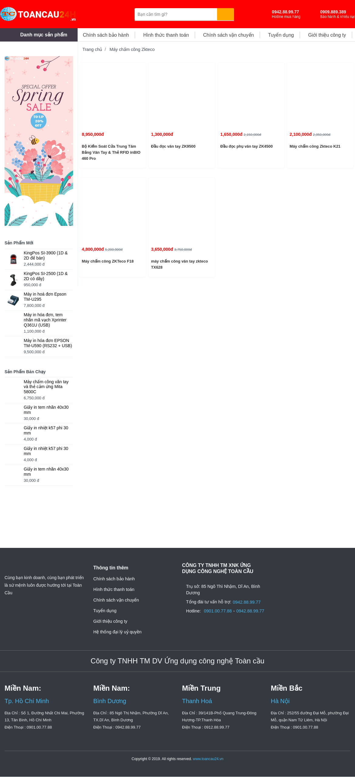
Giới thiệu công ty (110, 621)
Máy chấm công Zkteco (132, 49)
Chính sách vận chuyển (116, 600)
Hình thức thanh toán (114, 589)
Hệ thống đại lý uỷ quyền (117, 631)
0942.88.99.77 (248, 605)
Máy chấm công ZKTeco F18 (107, 261)
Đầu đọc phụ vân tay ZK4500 (245, 146)
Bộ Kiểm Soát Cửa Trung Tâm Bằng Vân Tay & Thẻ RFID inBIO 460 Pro (110, 152)
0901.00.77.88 (219, 617)
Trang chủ (92, 49)
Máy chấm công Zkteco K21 (315, 146)
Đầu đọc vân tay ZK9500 (172, 146)
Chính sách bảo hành (114, 578)
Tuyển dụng (104, 610)
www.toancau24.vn (208, 760)
